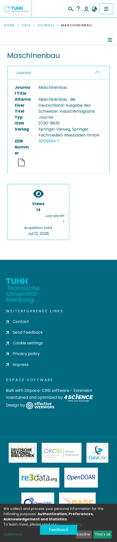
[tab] (58, 73)
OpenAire (38, 502)
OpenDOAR (81, 478)
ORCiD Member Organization (61, 453)
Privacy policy (23, 354)
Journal (46, 25)
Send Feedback (24, 332)
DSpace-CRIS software (46, 390)
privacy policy (70, 524)
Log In (86, 8)
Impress (17, 364)
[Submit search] (70, 8)
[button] (94, 9)
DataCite (97, 452)
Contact (17, 321)
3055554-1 (49, 141)
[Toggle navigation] (106, 8)
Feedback (58, 530)
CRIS (26, 25)
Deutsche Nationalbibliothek (23, 452)
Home (9, 25)
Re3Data (39, 477)
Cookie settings (24, 343)
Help (78, 8)
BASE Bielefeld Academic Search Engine (77, 502)
